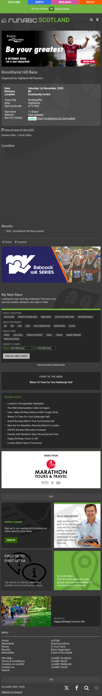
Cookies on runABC (13, 664)
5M (12, 326)
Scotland (14, 2)
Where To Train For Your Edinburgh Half (28, 416)
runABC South (59, 667)
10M (28, 326)
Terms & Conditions (13, 661)
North (39, 2)
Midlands (65, 2)
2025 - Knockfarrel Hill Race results (25, 231)
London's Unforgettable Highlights (25, 403)
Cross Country (34, 335)
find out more (62, 8)
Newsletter (8, 652)
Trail (49, 335)
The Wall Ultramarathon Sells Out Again (28, 408)
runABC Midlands (61, 664)
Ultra (72, 326)
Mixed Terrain (74, 335)
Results (6, 649)
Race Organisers (60, 649)
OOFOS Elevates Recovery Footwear (26, 429)
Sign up (11, 540)
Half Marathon (42, 326)
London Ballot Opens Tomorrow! (24, 443)
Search (6, 670)
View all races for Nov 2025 (19, 130)
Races (5, 646)
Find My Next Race (16, 356)
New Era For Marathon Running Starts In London (33, 425)
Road (6, 335)
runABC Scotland (61, 658)
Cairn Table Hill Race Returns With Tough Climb (32, 412)
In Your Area (58, 646)
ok (51, 9)
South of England (64, 317)
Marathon (59, 326)
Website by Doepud (12, 692)
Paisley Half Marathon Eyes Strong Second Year (33, 434)
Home (5, 640)
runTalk (55, 640)
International (85, 317)
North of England (27, 317)
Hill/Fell (18, 335)
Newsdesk (8, 643)
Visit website (35, 114)
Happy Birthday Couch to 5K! (22, 438)
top (51, 496)
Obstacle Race (11, 339)
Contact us (8, 667)
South (90, 2)
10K (19, 326)
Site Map (7, 658)
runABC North (59, 661)
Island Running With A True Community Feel (30, 421)
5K (5, 326)
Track (59, 335)
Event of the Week (61, 652)
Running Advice (60, 643)
